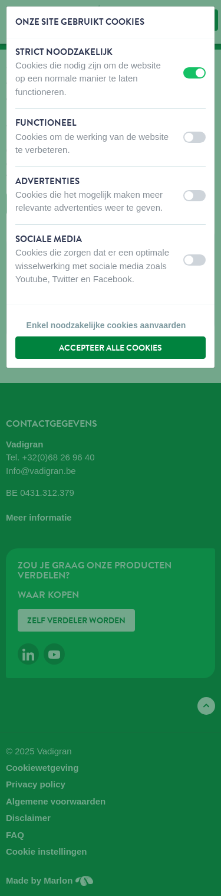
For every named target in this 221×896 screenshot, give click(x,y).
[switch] (194, 73)
